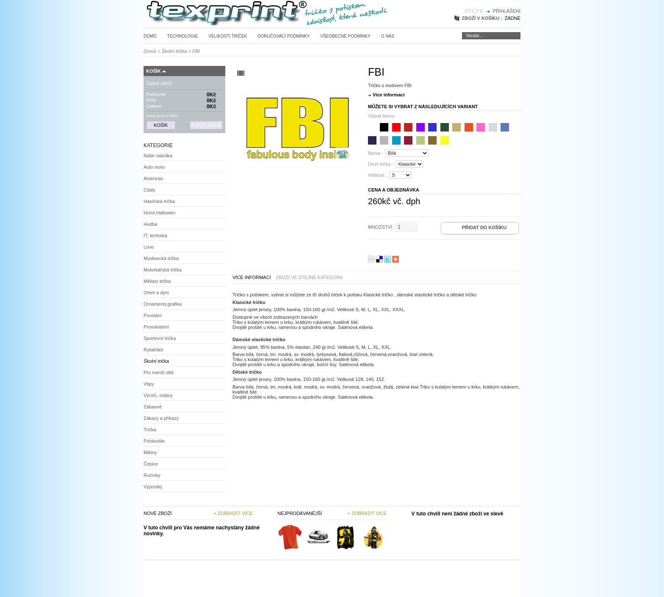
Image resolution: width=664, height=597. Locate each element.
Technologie (182, 36)
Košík (153, 71)
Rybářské (153, 349)
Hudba (150, 224)
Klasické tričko (378, 294)
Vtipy (149, 383)
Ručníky (152, 475)
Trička (150, 429)
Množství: (380, 227)
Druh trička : (380, 164)
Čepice (151, 463)
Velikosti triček (227, 36)
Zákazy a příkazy (161, 418)
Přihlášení (506, 11)
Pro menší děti (159, 372)
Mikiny (150, 452)
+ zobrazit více (366, 513)
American (153, 178)
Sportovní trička (160, 338)
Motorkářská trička (163, 269)
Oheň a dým (156, 292)
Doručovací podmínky (283, 36)
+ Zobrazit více (232, 513)
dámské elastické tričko (421, 294)
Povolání (153, 315)
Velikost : (377, 175)
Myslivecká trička (161, 258)
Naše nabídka (158, 155)
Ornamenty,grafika (163, 304)
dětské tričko (463, 294)
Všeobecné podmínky (345, 36)
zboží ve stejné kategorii (309, 277)
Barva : (375, 153)
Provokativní (156, 326)
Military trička (157, 281)
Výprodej (153, 486)
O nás (387, 36)
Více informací (388, 94)
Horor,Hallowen (159, 212)
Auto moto (154, 167)
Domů (150, 36)
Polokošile (154, 441)
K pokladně (206, 125)
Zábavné (153, 406)
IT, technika (155, 235)
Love (149, 246)
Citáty (149, 189)
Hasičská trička (159, 201)
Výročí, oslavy (158, 395)
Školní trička (174, 51)
